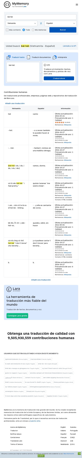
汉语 (71, 441)
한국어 (72, 444)
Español (63, 434)
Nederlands (65, 444)
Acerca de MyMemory (18, 427)
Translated (16, 441)
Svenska (73, 427)
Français (64, 437)
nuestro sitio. (35, 421)
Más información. (69, 453)
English (63, 427)
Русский (73, 434)
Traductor (14, 430)
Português (74, 430)
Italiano (63, 430)
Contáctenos (15, 437)
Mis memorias (39, 30)
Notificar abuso (15, 434)
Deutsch (64, 441)
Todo (26, 30)
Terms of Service (16, 444)
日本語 (72, 437)
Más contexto (13, 30)
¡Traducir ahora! (59, 78)
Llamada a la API (69, 46)
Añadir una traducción (15, 103)
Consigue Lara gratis (17, 315)
